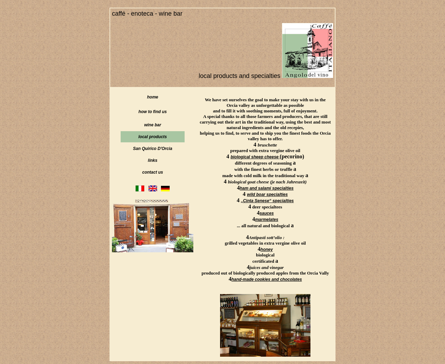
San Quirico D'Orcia (152, 148)
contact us (152, 172)
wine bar (152, 124)
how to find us (152, 111)
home (152, 97)
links (152, 160)
